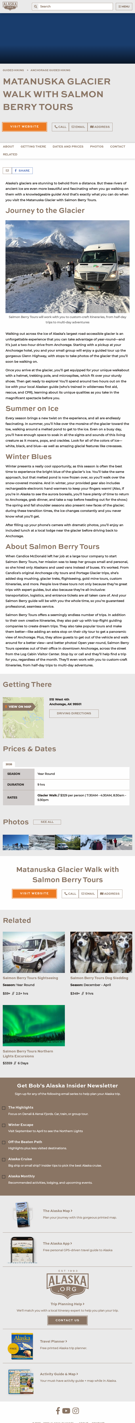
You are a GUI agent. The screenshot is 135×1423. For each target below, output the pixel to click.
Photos (97, 146)
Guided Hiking (13, 70)
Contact (117, 146)
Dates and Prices (68, 146)
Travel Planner (53, 1341)
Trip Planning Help (68, 1304)
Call (60, 127)
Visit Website (24, 126)
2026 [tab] (9, 764)
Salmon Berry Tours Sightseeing (30, 978)
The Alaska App (57, 1243)
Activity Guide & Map (59, 1374)
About (8, 146)
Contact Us (67, 1320)
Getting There (33, 146)
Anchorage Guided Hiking (50, 70)
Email (78, 127)
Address (100, 127)
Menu (124, 6)
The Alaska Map (58, 1211)
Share (22, 170)
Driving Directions (74, 713)
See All (47, 822)
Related (10, 154)
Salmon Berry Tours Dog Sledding (99, 978)
